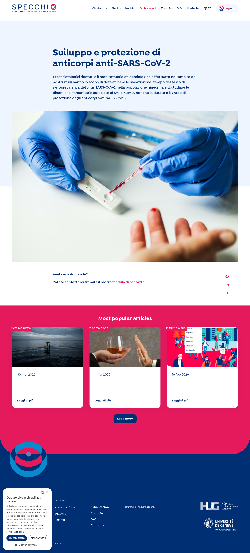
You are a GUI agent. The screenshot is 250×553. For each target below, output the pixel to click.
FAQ (179, 8)
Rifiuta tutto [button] (38, 538)
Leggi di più (25, 401)
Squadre (60, 513)
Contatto (193, 8)
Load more (125, 419)
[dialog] (27, 519)
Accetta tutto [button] (17, 538)
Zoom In (166, 8)
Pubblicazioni (148, 8)
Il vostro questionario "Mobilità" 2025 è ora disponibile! (38, 387)
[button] (27, 545)
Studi (114, 8)
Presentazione (65, 507)
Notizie (129, 8)
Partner (60, 520)
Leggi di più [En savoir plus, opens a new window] (19, 531)
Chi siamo (98, 8)
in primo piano (21, 328)
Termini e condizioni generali (140, 507)
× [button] (47, 492)
